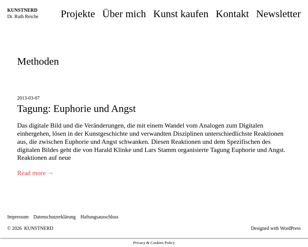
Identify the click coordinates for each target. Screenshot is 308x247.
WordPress (290, 228)
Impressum (18, 216)
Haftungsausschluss (100, 216)
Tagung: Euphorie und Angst (76, 108)
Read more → (35, 173)
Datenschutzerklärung (54, 216)
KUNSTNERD (22, 10)
